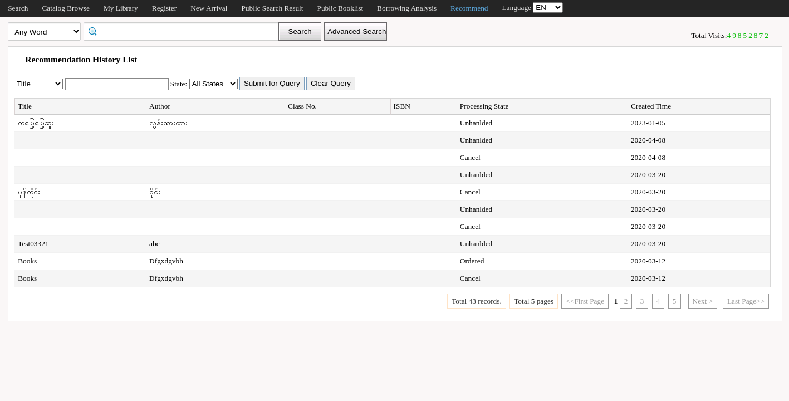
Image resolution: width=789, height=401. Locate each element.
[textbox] (184, 30)
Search (18, 8)
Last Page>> (746, 301)
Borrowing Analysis (407, 8)
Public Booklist (340, 8)
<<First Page (585, 301)
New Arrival (208, 8)
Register (164, 8)
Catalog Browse (66, 8)
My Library (121, 8)
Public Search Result (272, 8)
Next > (703, 301)
